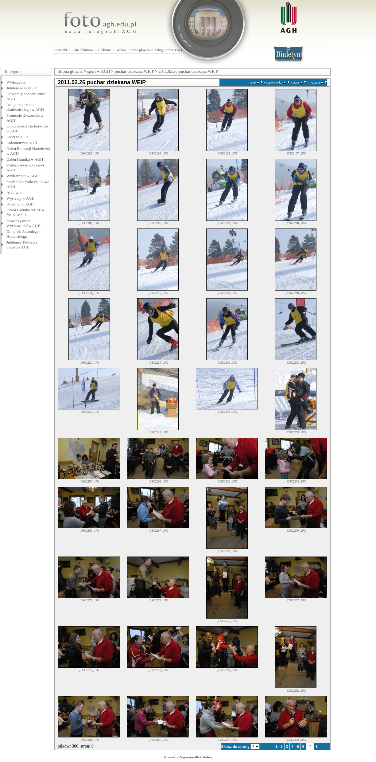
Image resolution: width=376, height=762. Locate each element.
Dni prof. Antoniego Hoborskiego (22, 234)
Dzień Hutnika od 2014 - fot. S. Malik (26, 212)
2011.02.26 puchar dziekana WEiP (188, 71)
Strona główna (139, 50)
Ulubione (104, 50)
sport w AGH (98, 71)
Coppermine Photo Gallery (195, 757)
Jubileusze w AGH (21, 88)
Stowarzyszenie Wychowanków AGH (23, 223)
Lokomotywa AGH (21, 142)
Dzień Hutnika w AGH (24, 159)
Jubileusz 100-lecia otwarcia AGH (21, 244)
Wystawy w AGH (20, 198)
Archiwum (15, 192)
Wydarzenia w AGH (22, 176)
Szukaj (121, 50)
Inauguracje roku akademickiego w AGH (25, 107)
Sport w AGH (17, 137)
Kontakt (61, 50)
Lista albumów (83, 50)
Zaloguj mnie (164, 50)
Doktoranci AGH (20, 204)
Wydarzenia (15, 82)
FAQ (178, 50)
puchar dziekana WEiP (134, 71)
